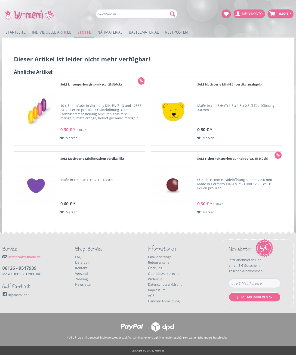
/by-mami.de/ (15, 295)
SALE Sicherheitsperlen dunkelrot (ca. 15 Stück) (232, 158)
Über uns (155, 268)
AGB (151, 295)
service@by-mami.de (24, 257)
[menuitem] (136, 16)
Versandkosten (138, 337)
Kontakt (81, 268)
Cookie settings (159, 257)
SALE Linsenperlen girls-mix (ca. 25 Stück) (91, 84)
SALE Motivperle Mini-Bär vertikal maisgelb (229, 84)
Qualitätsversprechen (165, 273)
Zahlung (81, 279)
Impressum (157, 290)
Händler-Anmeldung (164, 301)
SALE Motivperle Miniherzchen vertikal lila (92, 158)
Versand (81, 273)
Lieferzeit (82, 262)
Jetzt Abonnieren (254, 297)
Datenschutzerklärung (165, 284)
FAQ (78, 257)
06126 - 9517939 (19, 268)
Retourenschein (160, 262)
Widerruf (155, 279)
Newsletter (83, 284)
